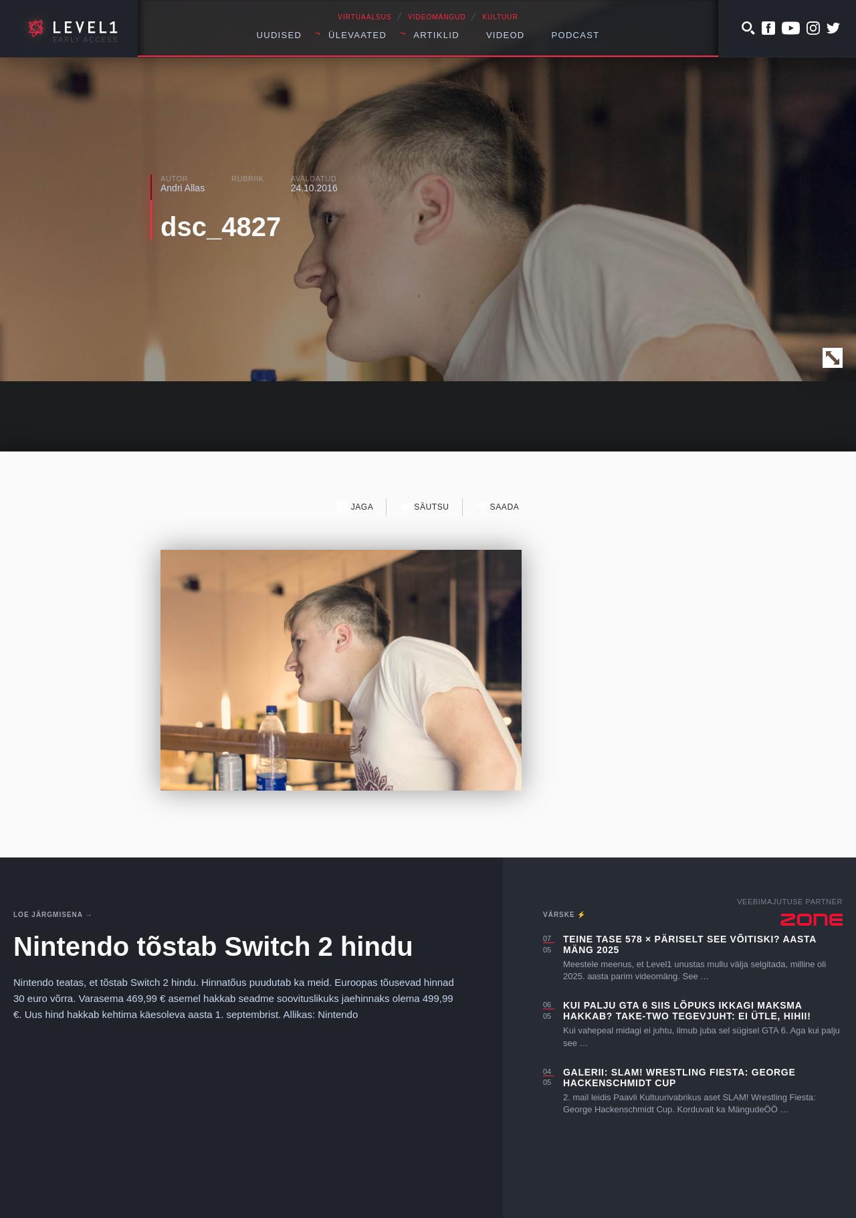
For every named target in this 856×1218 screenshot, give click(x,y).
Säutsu (424, 506)
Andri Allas (182, 188)
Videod (505, 35)
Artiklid (436, 35)
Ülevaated (357, 35)
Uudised (279, 35)
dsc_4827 (220, 226)
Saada (498, 506)
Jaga (355, 506)
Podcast (576, 35)
